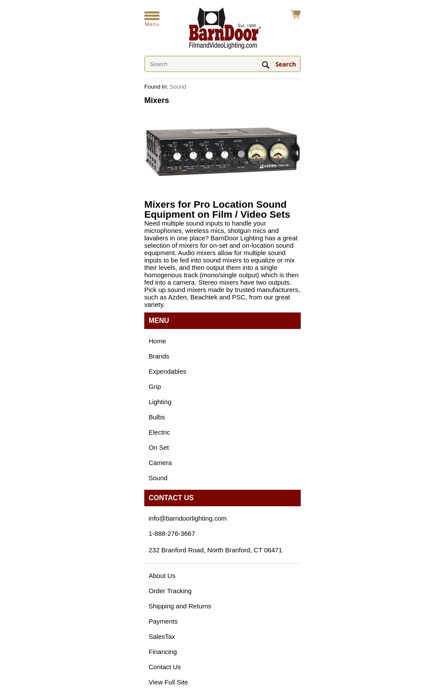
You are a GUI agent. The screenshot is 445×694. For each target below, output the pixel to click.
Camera (160, 462)
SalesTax (162, 636)
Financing (163, 651)
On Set (159, 447)
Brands (159, 356)
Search (286, 64)
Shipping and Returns (180, 606)
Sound (178, 86)
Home (157, 341)
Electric (159, 432)
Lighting (160, 401)
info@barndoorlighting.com (188, 518)
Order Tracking (170, 590)
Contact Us (165, 667)
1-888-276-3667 (172, 533)
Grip (155, 386)
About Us (162, 575)
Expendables (167, 371)
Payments (163, 621)
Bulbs (157, 417)
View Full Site (168, 682)
